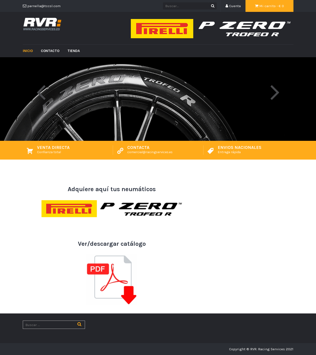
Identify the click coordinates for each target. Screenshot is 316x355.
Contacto (50, 51)
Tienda (73, 51)
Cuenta (233, 6)
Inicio (28, 51)
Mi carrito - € (269, 6)
